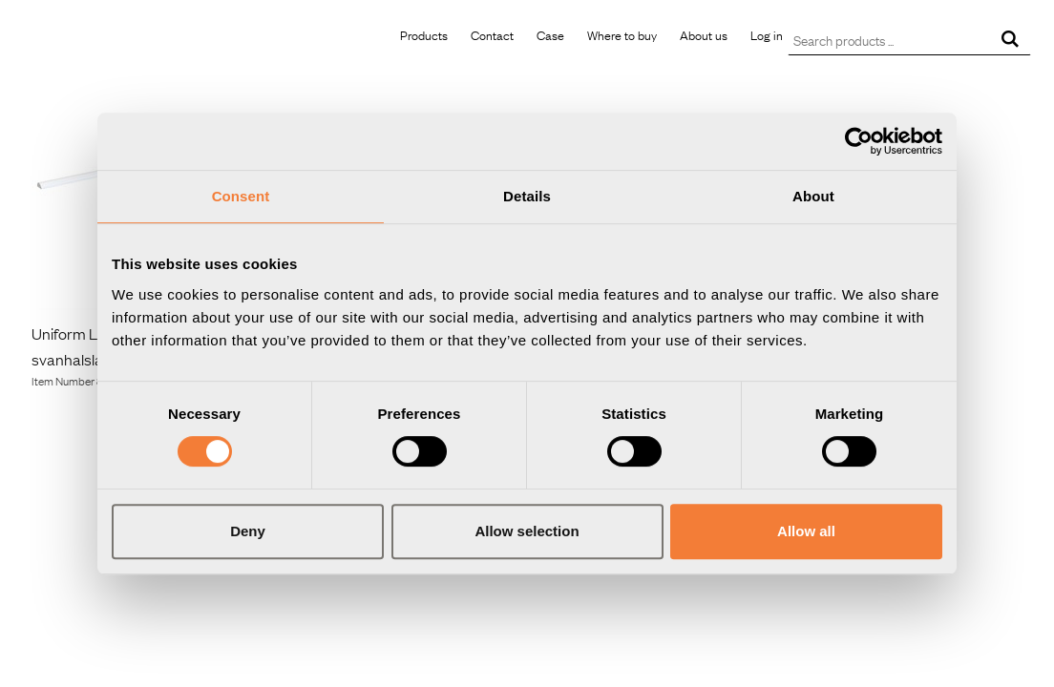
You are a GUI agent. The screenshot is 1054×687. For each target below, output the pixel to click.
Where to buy (622, 34)
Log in (766, 34)
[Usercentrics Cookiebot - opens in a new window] (858, 141)
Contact (492, 34)
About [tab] (813, 196)
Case (550, 34)
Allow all (806, 531)
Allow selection (526, 531)
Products (424, 34)
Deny (247, 531)
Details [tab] (527, 196)
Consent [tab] (241, 196)
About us (703, 34)
